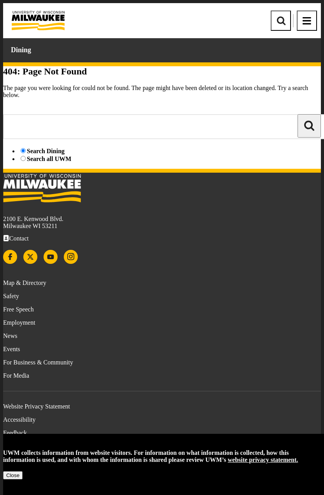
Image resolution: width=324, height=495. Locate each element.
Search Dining (46, 151)
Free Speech (18, 309)
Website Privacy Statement (36, 406)
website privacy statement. (263, 459)
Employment (19, 322)
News (10, 335)
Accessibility (19, 419)
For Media (16, 375)
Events (11, 349)
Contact (19, 238)
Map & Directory (24, 282)
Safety (11, 296)
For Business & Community (38, 362)
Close (12, 475)
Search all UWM (49, 159)
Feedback (15, 433)
